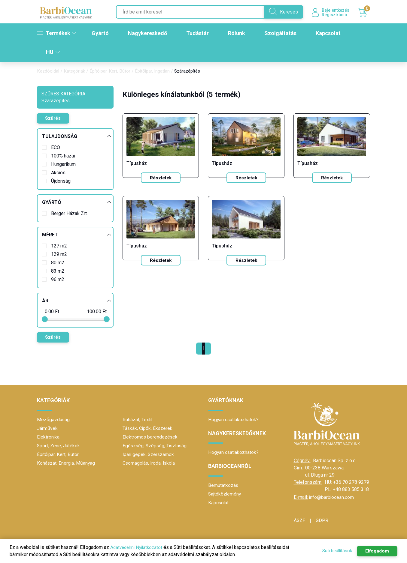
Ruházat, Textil (138, 420)
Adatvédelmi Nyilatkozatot (138, 547)
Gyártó (102, 34)
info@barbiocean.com (331, 497)
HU (53, 52)
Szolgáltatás (282, 34)
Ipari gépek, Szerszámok (149, 454)
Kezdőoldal (49, 72)
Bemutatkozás (223, 485)
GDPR (322, 520)
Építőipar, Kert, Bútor (114, 72)
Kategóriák (76, 72)
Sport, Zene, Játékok (58, 446)
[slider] (45, 320)
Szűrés (54, 119)
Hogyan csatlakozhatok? (234, 420)
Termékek (57, 33)
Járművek (47, 428)
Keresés (280, 12)
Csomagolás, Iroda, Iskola (150, 463)
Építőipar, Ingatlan (157, 72)
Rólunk (238, 34)
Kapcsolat (330, 34)
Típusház (136, 164)
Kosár (364, 12)
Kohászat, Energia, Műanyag (66, 463)
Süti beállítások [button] (333, 551)
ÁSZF (299, 520)
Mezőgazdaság (53, 420)
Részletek (160, 178)
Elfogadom (376, 551)
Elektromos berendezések (150, 437)
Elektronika (48, 437)
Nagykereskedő (149, 34)
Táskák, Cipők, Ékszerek (148, 428)
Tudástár (199, 34)
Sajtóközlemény (225, 494)
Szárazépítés (195, 72)
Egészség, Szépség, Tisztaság (156, 446)
